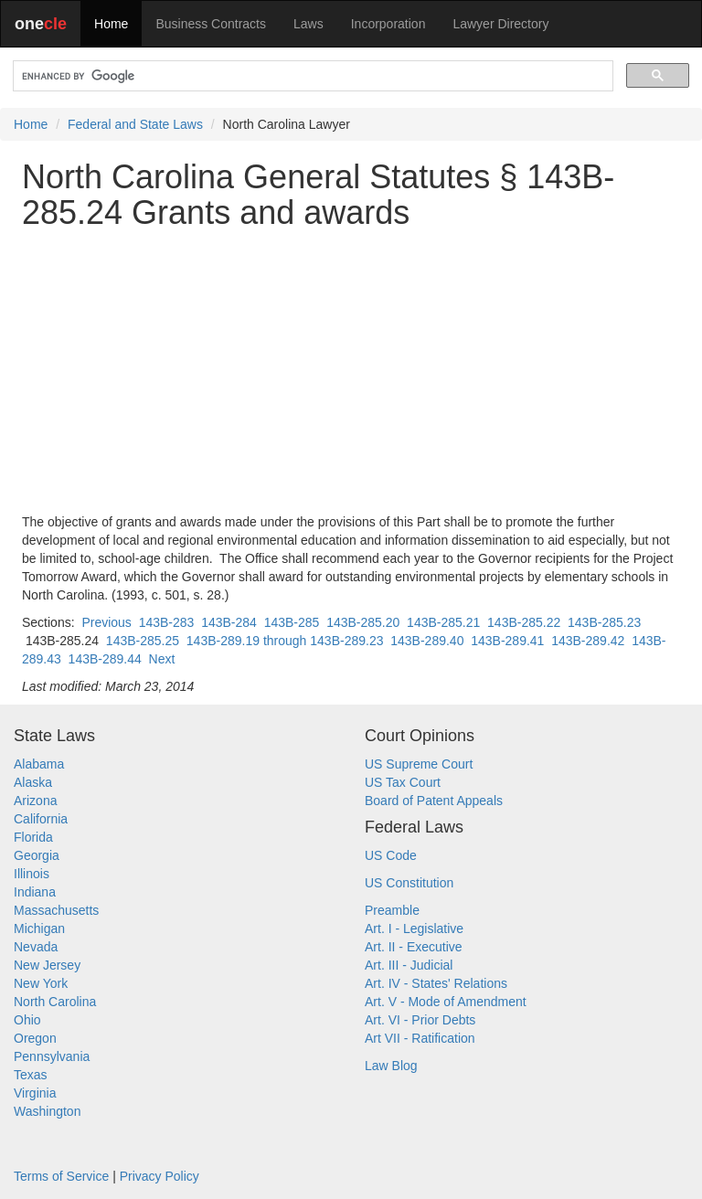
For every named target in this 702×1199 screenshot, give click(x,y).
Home (111, 23)
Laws (308, 23)
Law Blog (391, 1065)
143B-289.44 (105, 659)
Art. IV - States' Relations (436, 983)
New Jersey (47, 965)
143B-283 (167, 622)
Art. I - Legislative (414, 928)
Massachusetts (56, 910)
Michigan (39, 928)
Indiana (35, 892)
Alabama (39, 764)
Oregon (35, 1038)
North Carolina (55, 1001)
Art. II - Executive (414, 946)
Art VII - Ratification (420, 1038)
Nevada (36, 946)
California (41, 819)
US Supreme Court (419, 764)
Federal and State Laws (135, 124)
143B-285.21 (443, 622)
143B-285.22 (523, 622)
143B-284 (229, 622)
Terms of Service (61, 1176)
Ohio (27, 1020)
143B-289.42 (587, 640)
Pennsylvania (52, 1056)
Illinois (31, 873)
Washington (47, 1111)
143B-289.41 (507, 640)
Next (162, 659)
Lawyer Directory (500, 23)
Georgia (36, 855)
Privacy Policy (159, 1176)
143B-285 (292, 622)
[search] (311, 76)
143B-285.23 (604, 622)
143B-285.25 (142, 640)
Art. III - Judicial (408, 965)
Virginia (35, 1093)
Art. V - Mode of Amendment (445, 1001)
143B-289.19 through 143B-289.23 (285, 640)
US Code (391, 855)
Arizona (35, 800)
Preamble (392, 910)
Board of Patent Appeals (434, 800)
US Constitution (409, 882)
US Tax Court (403, 782)
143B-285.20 (362, 622)
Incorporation (388, 23)
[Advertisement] (351, 372)
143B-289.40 (426, 640)
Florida (33, 837)
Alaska (33, 782)
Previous (106, 622)
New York (41, 983)
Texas (31, 1074)
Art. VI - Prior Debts (420, 1020)
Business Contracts (210, 23)
